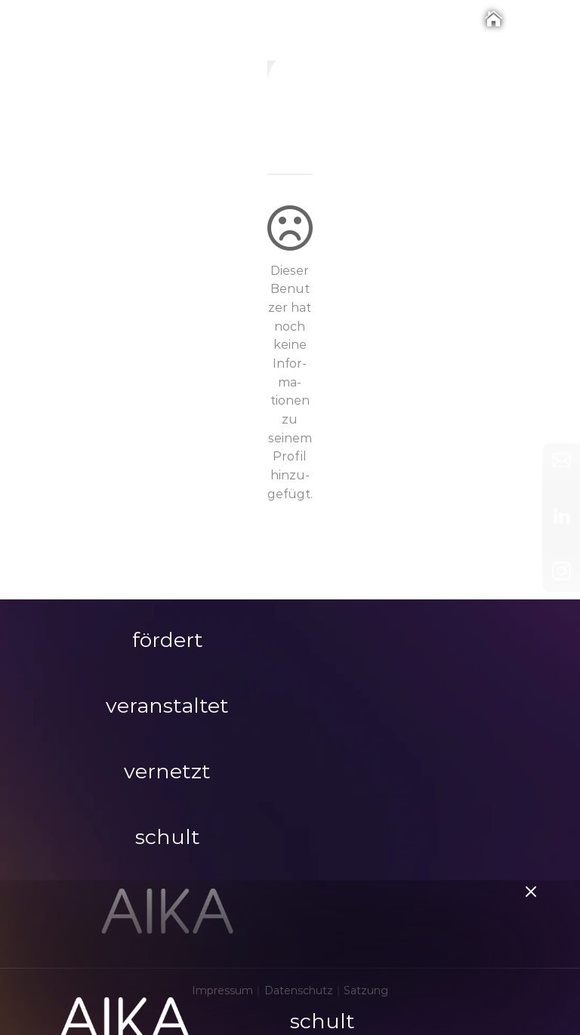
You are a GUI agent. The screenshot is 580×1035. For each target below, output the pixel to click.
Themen (319, 1004)
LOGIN (169, 1009)
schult (322, 960)
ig (289, 141)
